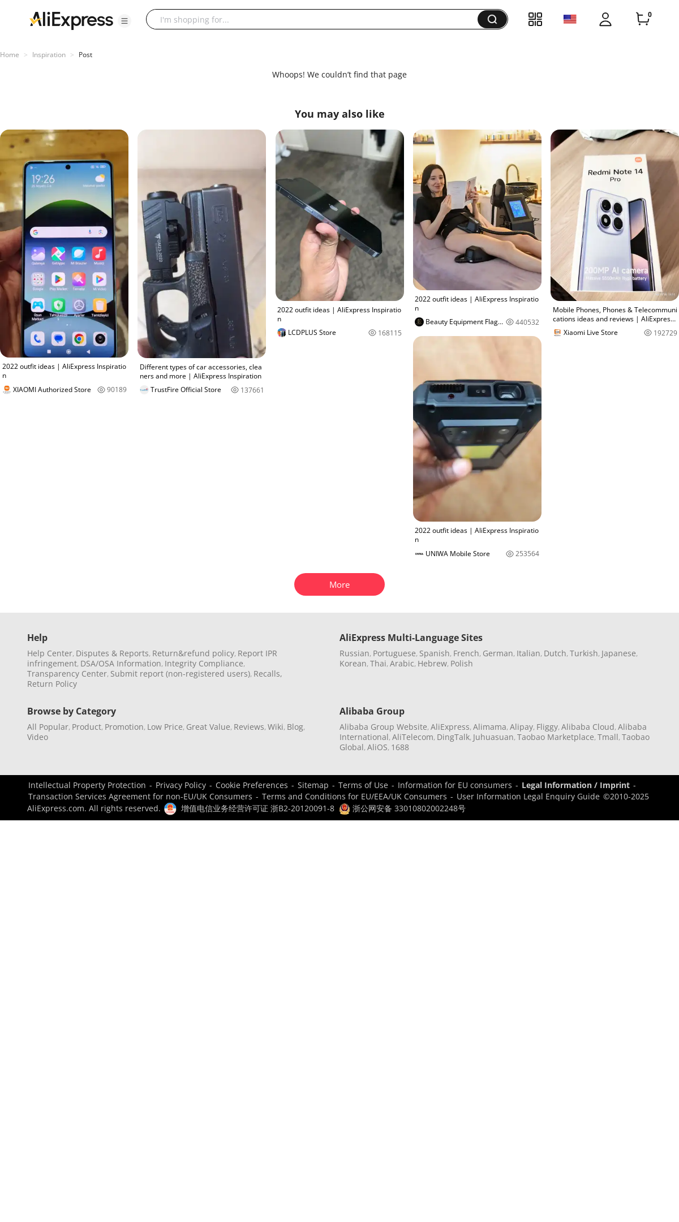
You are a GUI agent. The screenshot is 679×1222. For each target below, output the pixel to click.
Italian (528, 653)
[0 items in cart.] (643, 19)
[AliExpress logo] (71, 19)
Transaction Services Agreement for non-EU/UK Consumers (140, 796)
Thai (378, 663)
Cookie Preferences (252, 785)
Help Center (49, 653)
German (498, 653)
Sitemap (313, 785)
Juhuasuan (493, 737)
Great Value (208, 726)
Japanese (618, 653)
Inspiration (49, 54)
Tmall (608, 737)
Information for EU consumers (455, 785)
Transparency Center (67, 673)
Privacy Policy (181, 785)
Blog (295, 726)
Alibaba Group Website (383, 726)
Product (86, 726)
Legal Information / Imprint (576, 785)
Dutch (555, 653)
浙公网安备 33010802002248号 (402, 808)
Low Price (165, 726)
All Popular (47, 726)
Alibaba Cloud (587, 726)
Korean (353, 663)
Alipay (521, 726)
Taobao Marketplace (555, 737)
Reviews (249, 726)
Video (37, 737)
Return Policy (52, 683)
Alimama (489, 726)
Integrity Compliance (204, 663)
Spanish (434, 653)
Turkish (584, 653)
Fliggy (547, 726)
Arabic (402, 663)
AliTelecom (412, 737)
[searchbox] (316, 19)
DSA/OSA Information (120, 663)
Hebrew (432, 663)
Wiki (275, 726)
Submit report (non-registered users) (180, 673)
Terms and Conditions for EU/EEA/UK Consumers (354, 796)
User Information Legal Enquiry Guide (528, 796)
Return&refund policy (193, 653)
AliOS (377, 747)
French (466, 653)
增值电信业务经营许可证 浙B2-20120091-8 (257, 808)
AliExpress (450, 726)
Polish (461, 663)
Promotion (124, 726)
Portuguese (394, 653)
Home (9, 54)
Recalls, (267, 673)
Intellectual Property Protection (87, 785)
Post (85, 54)
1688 (400, 747)
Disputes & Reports (112, 653)
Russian (354, 653)
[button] (124, 21)
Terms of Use (363, 785)
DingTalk (453, 737)
